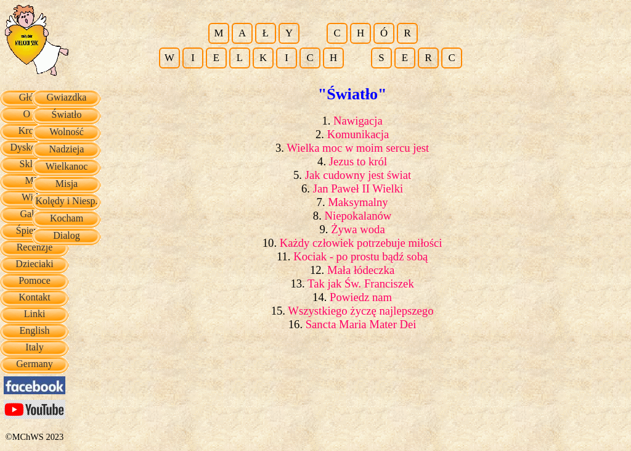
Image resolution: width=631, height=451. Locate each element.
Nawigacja (358, 120)
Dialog (66, 235)
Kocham (66, 218)
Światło (67, 114)
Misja (66, 183)
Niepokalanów (358, 215)
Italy (34, 347)
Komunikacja (358, 134)
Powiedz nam (361, 297)
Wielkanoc (67, 166)
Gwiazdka (67, 97)
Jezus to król (358, 161)
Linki (35, 313)
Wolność (66, 131)
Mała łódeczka (360, 269)
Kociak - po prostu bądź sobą (360, 256)
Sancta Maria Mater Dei (361, 324)
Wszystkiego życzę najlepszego (360, 310)
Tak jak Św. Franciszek (360, 283)
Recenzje (35, 247)
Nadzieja (66, 149)
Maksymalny (358, 202)
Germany (34, 363)
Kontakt (34, 297)
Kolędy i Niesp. (67, 201)
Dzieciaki (34, 264)
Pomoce (34, 280)
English (35, 330)
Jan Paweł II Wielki (358, 188)
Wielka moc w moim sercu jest (358, 147)
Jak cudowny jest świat (358, 174)
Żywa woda (358, 229)
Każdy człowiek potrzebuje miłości (361, 242)
